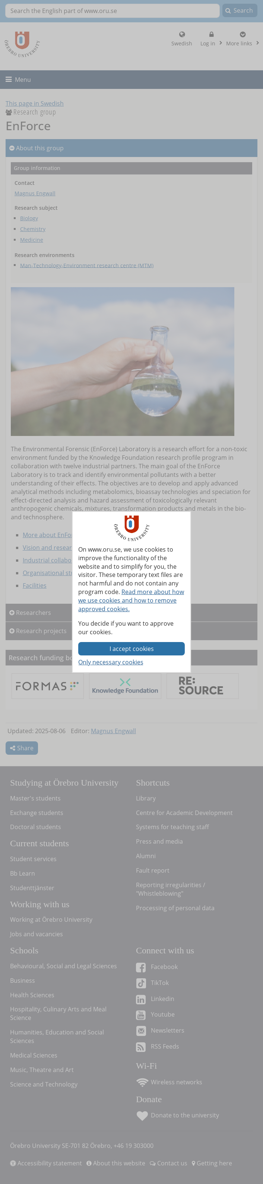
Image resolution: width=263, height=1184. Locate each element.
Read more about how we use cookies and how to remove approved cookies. (131, 600)
